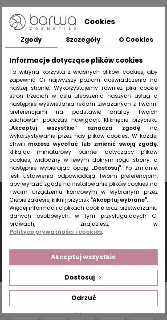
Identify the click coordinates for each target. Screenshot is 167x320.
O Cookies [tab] (136, 39)
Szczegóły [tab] (83, 39)
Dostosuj (84, 277)
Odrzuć (83, 297)
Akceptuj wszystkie (83, 256)
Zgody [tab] (31, 39)
